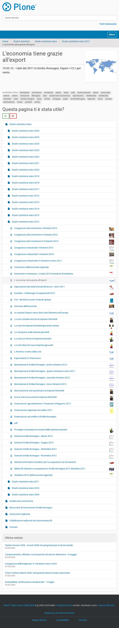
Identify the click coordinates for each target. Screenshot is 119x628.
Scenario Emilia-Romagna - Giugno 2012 (64, 443)
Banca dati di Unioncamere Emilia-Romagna (30, 507)
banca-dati (105, 92)
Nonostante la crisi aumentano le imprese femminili (64, 391)
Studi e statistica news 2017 (25, 189)
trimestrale (24, 92)
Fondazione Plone (64, 605)
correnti (108, 99)
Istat (45, 96)
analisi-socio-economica (59, 96)
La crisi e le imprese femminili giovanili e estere (64, 326)
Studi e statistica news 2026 (25, 130)
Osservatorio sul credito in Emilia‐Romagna (35, 416)
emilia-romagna (27, 99)
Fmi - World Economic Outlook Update (64, 300)
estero (95, 92)
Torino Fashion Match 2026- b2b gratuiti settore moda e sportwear (37, 573)
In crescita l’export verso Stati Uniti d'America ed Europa (64, 313)
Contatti (13, 527)
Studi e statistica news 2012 (76, 41)
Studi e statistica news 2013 (25, 215)
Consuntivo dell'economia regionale (64, 268)
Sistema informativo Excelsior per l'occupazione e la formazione (64, 463)
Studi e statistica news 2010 (25, 488)
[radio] (5, 116)
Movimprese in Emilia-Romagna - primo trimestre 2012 (64, 365)
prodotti (28, 102)
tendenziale (91, 96)
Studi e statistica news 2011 (25, 481)
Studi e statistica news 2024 (25, 143)
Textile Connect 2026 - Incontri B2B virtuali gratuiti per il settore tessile (39, 545)
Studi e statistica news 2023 (25, 150)
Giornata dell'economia (64, 306)
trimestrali (48, 92)
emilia (37, 102)
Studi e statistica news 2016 (25, 195)
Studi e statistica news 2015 (25, 202)
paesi (65, 99)
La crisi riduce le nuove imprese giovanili (64, 346)
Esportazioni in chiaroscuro (64, 359)
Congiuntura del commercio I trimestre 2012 (64, 229)
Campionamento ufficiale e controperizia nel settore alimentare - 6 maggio (41, 554)
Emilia (47, 99)
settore (6, 96)
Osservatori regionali (19, 514)
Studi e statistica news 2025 (25, 137)
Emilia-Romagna (78, 99)
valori (100, 99)
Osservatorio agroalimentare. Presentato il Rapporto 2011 (64, 404)
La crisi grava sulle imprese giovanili (64, 333)
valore (19, 102)
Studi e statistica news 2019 (25, 176)
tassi (16, 99)
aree (73, 92)
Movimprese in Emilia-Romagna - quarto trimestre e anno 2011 (64, 372)
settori (15, 96)
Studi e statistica (21, 41)
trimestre (7, 99)
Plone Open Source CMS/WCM (19, 605)
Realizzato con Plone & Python (59, 613)
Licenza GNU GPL (106, 605)
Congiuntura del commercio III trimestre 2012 (64, 242)
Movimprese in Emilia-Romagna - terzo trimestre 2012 (64, 385)
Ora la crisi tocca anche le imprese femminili (64, 398)
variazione (24, 96)
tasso (39, 99)
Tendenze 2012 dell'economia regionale (64, 475)
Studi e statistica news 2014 (25, 208)
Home (5, 41)
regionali (91, 99)
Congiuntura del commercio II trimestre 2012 (64, 235)
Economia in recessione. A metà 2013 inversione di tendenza (64, 274)
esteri (66, 92)
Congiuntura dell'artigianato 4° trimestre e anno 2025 (31, 563)
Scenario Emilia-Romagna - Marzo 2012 (64, 437)
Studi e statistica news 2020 (25, 169)
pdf (16, 423)
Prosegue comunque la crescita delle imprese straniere (64, 430)
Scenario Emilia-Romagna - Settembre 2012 (64, 450)
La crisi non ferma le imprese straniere (64, 339)
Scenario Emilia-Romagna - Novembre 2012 (64, 456)
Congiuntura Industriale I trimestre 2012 (64, 248)
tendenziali (103, 96)
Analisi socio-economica (21, 501)
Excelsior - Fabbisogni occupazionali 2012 (64, 294)
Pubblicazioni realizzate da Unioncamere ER (30, 520)
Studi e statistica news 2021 (25, 163)
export (58, 92)
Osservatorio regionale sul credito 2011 (64, 411)
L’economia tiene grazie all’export (64, 281)
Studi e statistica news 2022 (25, 156)
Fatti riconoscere (108, 24)
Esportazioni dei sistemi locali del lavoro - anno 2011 (64, 287)
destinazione (8, 102)
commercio (37, 92)
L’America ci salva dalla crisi (64, 352)
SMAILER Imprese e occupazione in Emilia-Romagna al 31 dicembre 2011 (64, 469)
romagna (57, 99)
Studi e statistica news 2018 (25, 182)
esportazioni (78, 96)
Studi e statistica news (46, 41)
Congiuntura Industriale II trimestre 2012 (64, 254)
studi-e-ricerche (83, 92)
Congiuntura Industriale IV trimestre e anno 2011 (64, 261)
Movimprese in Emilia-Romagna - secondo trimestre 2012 (64, 378)
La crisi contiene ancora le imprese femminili (64, 320)
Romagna (36, 96)
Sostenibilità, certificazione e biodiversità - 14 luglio (29, 582)
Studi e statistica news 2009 (25, 494)
